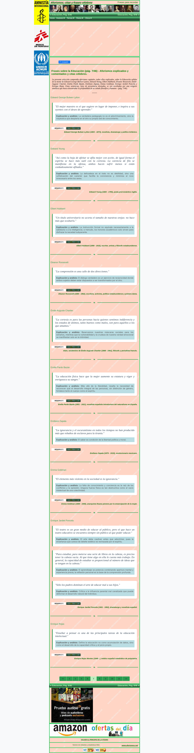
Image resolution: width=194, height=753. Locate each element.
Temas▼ (71, 18)
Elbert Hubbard (58, 208)
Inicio (52, 18)
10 (112, 679)
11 (119, 679)
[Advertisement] (94, 38)
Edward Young (58, 148)
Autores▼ (60, 18)
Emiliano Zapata (58, 421)
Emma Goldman (58, 470)
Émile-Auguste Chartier (62, 310)
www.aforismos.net (130, 745)
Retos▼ (80, 18)
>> (126, 679)
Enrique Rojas (57, 624)
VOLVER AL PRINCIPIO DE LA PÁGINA (94, 740)
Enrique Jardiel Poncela (62, 520)
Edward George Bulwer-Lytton (65, 97)
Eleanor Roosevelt (59, 262)
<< (63, 679)
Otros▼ (88, 18)
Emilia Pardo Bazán (60, 367)
